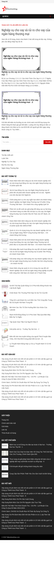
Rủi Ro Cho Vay (7, 189)
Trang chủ (5, 1)
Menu (5, 16)
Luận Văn (25, 49)
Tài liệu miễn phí (15, 49)
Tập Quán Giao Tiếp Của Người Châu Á (24, 347)
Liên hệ (4, 454)
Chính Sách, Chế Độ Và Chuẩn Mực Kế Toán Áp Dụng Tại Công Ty (25, 407)
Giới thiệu (5, 451)
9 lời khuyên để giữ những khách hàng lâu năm (26, 491)
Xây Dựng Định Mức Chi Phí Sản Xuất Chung (18, 395)
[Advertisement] (27, 31)
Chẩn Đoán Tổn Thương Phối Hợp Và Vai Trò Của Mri (29, 317)
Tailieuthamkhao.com (13, 562)
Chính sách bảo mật (9, 448)
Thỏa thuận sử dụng (9, 458)
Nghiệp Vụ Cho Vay (8, 186)
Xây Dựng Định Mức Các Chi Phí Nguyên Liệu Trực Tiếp (21, 398)
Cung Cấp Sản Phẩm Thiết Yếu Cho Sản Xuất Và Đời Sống (30, 498)
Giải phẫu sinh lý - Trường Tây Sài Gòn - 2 (24, 354)
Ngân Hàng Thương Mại (10, 193)
